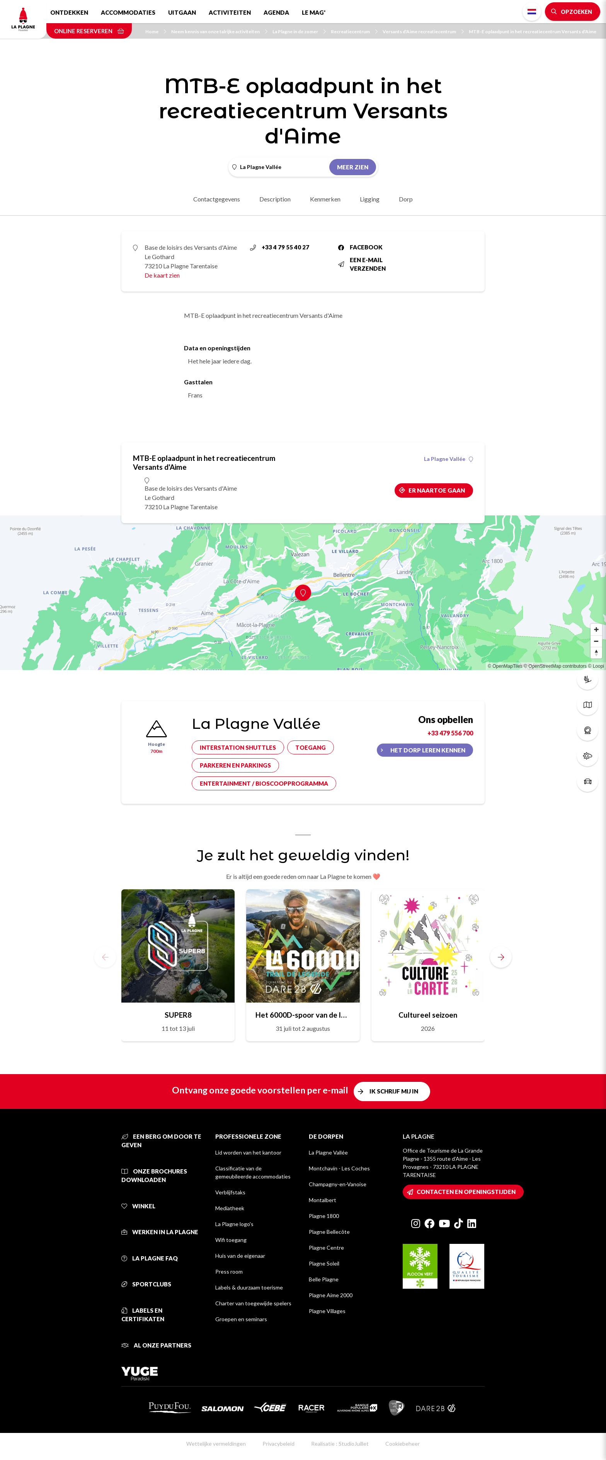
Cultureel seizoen (427, 1014)
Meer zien (352, 167)
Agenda (276, 12)
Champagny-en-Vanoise (337, 1184)
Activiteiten (230, 12)
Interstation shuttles (238, 747)
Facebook (360, 247)
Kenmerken (325, 199)
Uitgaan (182, 12)
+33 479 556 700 (450, 733)
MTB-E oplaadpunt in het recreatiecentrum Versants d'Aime (532, 31)
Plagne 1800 (324, 1216)
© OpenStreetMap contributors (555, 666)
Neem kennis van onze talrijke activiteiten (219, 31)
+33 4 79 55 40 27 (279, 247)
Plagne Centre (326, 1247)
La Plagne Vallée (448, 459)
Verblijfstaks (230, 1192)
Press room (229, 1271)
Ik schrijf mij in (393, 1091)
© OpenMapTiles (505, 666)
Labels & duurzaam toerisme (249, 1287)
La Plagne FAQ (149, 1258)
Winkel (138, 1205)
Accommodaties (128, 12)
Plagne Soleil (324, 1263)
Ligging (370, 199)
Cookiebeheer (402, 1443)
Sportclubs (146, 1284)
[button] (501, 957)
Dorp (406, 199)
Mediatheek (229, 1208)
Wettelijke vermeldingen (216, 1443)
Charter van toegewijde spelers (253, 1303)
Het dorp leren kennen (427, 750)
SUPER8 (178, 1014)
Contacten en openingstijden (466, 1191)
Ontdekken (69, 12)
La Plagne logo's (234, 1224)
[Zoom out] (596, 641)
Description (275, 199)
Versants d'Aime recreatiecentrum (423, 31)
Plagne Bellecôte (329, 1231)
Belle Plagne (324, 1279)
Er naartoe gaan (437, 490)
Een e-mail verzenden (362, 264)
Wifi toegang (231, 1240)
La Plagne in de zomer (299, 31)
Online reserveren (89, 30)
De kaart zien (162, 275)
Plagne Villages (327, 1311)
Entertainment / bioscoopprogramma (264, 783)
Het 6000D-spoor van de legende (302, 1014)
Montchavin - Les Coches (339, 1168)
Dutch (532, 11)
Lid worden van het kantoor (248, 1152)
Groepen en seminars (241, 1319)
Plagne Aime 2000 (330, 1295)
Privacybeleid (278, 1443)
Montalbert (322, 1200)
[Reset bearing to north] (596, 652)
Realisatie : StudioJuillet (340, 1443)
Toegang (310, 747)
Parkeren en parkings (235, 765)
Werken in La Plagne (159, 1231)
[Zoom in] (596, 629)
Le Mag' (313, 12)
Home (155, 31)
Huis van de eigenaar (240, 1255)
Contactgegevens (216, 199)
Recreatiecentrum (354, 31)
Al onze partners (156, 1345)
